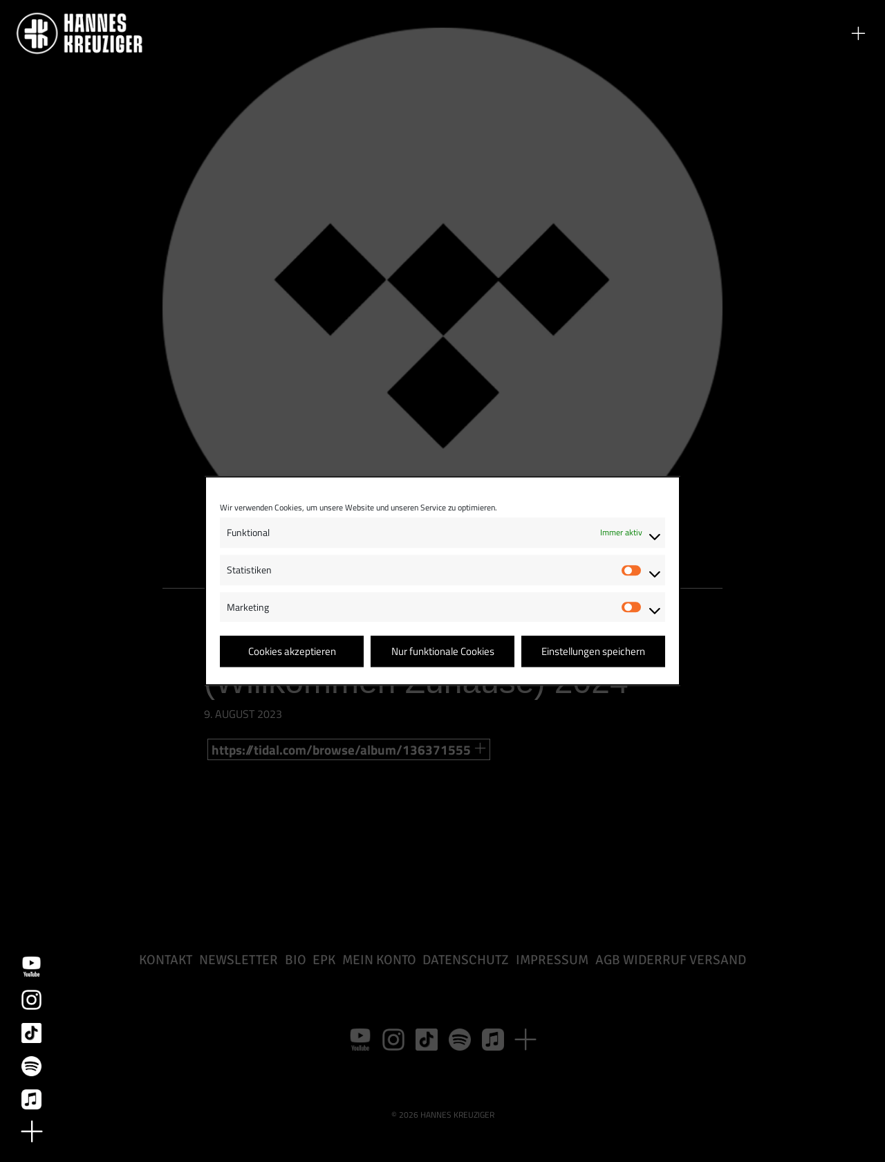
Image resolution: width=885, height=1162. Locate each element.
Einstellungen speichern (593, 651)
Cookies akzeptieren (292, 651)
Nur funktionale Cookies (442, 651)
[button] (858, 33)
